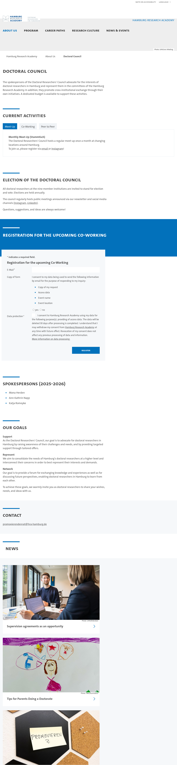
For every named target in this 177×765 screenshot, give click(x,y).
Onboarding (97, 736)
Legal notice (138, 699)
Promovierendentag (130, 725)
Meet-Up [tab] (10, 143)
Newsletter (125, 733)
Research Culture (85, 30)
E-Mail (10, 286)
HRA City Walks (127, 729)
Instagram (57, 165)
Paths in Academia (70, 721)
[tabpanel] (88, 159)
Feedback (124, 699)
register (86, 366)
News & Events (117, 30)
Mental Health (98, 740)
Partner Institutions (12, 721)
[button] (165, 2)
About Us (10, 30)
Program (31, 30)
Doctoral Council (11, 725)
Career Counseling (70, 716)
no (43, 326)
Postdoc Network (11, 729)
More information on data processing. (51, 355)
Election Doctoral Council (19, 669)
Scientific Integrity (100, 720)
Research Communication (99, 731)
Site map (170, 699)
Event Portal (126, 721)
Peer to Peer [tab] (48, 143)
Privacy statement (154, 699)
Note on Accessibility (146, 1)
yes (36, 326)
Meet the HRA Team (13, 716)
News (122, 716)
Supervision (96, 724)
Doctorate (37, 721)
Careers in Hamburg (71, 725)
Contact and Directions (9, 735)
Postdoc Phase (39, 725)
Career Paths (55, 30)
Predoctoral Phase (41, 716)
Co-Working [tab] (28, 143)
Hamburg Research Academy (79, 343)
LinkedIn (32, 219)
